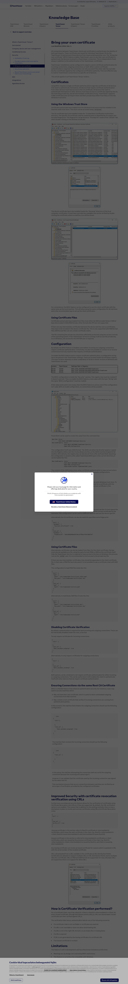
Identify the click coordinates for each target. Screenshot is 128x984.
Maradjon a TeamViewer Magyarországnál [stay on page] (64, 507)
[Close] (91, 474)
